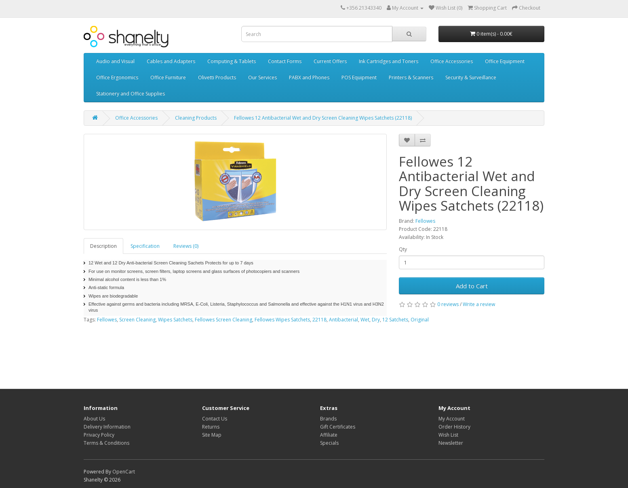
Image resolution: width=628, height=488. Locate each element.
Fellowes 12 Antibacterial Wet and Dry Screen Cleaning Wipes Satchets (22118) (323, 117)
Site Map (211, 434)
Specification (145, 246)
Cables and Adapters (171, 61)
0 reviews (448, 304)
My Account (451, 418)
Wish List (448, 434)
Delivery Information (107, 426)
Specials (329, 442)
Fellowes (425, 221)
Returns (210, 426)
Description (103, 246)
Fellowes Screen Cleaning (223, 319)
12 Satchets (395, 319)
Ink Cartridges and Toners (388, 61)
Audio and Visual (115, 61)
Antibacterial (343, 319)
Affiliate (328, 434)
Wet (364, 319)
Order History (454, 426)
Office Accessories (451, 61)
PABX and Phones (309, 77)
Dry (376, 319)
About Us (94, 418)
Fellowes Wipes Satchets (282, 319)
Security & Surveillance (470, 77)
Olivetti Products (217, 77)
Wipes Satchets (175, 319)
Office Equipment (505, 61)
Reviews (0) (185, 246)
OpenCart (123, 471)
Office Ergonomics (117, 77)
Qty (403, 249)
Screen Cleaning (137, 319)
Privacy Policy (99, 434)
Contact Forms (284, 61)
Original (420, 319)
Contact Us (214, 418)
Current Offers (330, 61)
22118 (319, 319)
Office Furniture (168, 77)
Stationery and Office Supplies (130, 93)
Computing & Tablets (231, 61)
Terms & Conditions (106, 442)
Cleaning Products (196, 117)
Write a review (479, 304)
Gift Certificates (337, 426)
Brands (328, 418)
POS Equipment (359, 77)
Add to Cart (472, 286)
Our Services (262, 77)
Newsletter (450, 442)
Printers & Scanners (411, 77)
